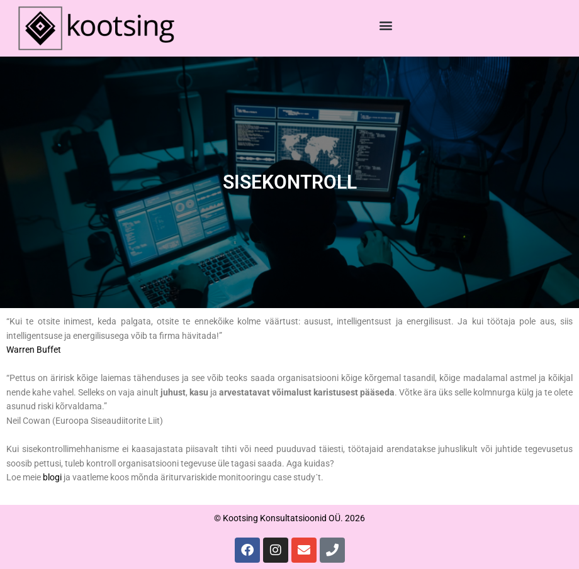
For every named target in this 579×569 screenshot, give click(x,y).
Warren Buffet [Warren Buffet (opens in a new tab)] (33, 350)
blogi (52, 477)
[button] (386, 25)
